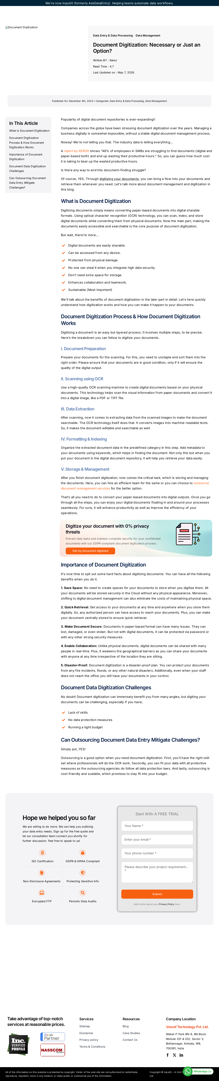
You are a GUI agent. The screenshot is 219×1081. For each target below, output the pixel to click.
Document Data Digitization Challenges (27, 169)
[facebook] (167, 1055)
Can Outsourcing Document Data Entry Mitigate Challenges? (27, 182)
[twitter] (174, 1055)
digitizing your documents (119, 179)
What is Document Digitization (29, 130)
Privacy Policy (166, 904)
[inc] (18, 1034)
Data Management (148, 35)
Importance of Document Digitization (25, 157)
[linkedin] (181, 1055)
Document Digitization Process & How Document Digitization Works (26, 142)
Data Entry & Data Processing (113, 35)
